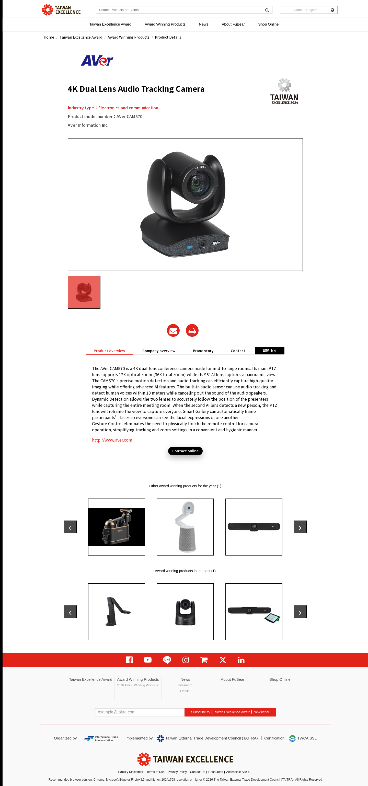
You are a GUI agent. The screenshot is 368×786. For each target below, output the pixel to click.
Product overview (109, 350)
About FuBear (233, 24)
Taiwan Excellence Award (110, 24)
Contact (238, 350)
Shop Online (268, 24)
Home (49, 37)
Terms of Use (155, 772)
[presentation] (70, 527)
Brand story (203, 350)
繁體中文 (269, 350)
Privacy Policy (177, 772)
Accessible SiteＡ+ (239, 772)
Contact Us (197, 772)
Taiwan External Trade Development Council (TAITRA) (207, 738)
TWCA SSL (303, 738)
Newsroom (184, 685)
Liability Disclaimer (130, 772)
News (203, 24)
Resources (215, 772)
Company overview (159, 350)
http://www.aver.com (112, 440)
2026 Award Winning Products (137, 685)
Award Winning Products (165, 24)
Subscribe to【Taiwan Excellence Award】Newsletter (230, 712)
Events (185, 690)
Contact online (185, 450)
